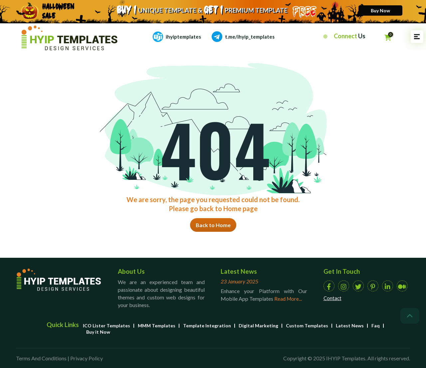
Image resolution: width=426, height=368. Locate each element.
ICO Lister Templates (106, 325)
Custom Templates (307, 325)
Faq (375, 325)
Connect (349, 36)
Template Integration (207, 325)
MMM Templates (156, 325)
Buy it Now (98, 332)
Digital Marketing (258, 325)
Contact (332, 298)
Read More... (288, 299)
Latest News (350, 325)
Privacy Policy (86, 358)
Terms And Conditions (41, 358)
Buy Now (380, 10)
